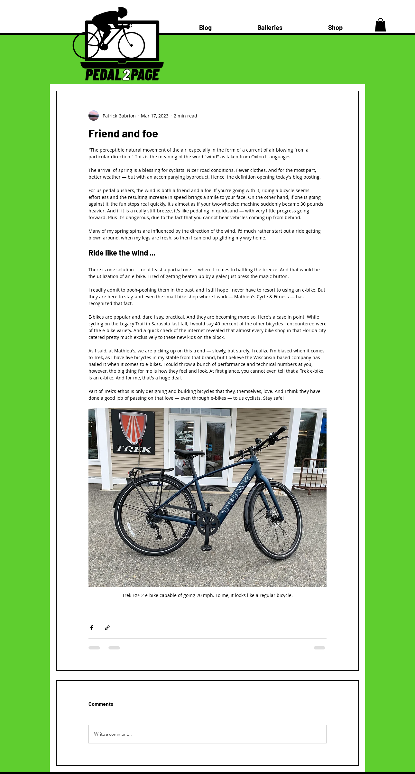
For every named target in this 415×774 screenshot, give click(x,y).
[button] (380, 25)
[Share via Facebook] (91, 628)
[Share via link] (107, 628)
